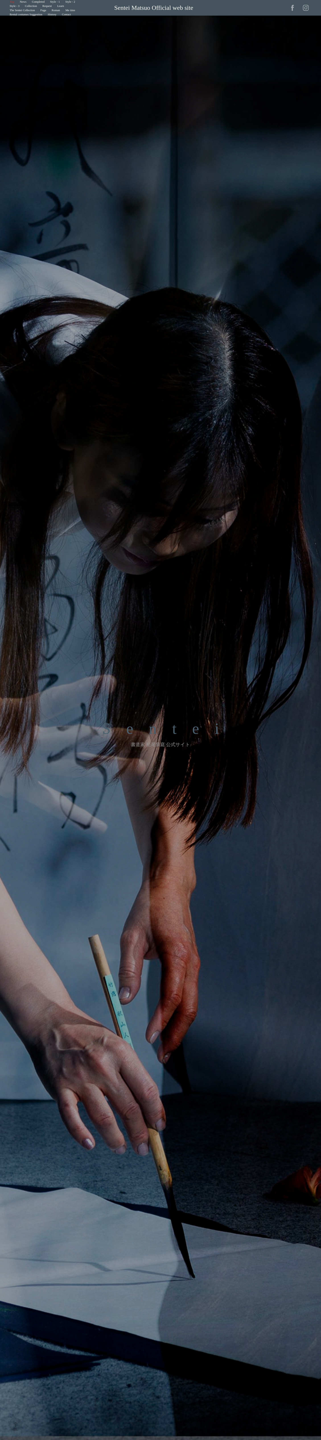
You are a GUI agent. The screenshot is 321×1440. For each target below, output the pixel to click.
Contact (66, 14)
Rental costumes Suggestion (26, 14)
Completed (38, 1)
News (23, 1)
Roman (55, 10)
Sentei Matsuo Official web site (153, 7)
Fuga (43, 10)
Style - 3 (14, 6)
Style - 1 (55, 1)
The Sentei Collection (22, 10)
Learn (60, 6)
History (52, 14)
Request (47, 6)
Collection (31, 6)
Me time (70, 10)
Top (12, 1)
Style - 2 (70, 1)
